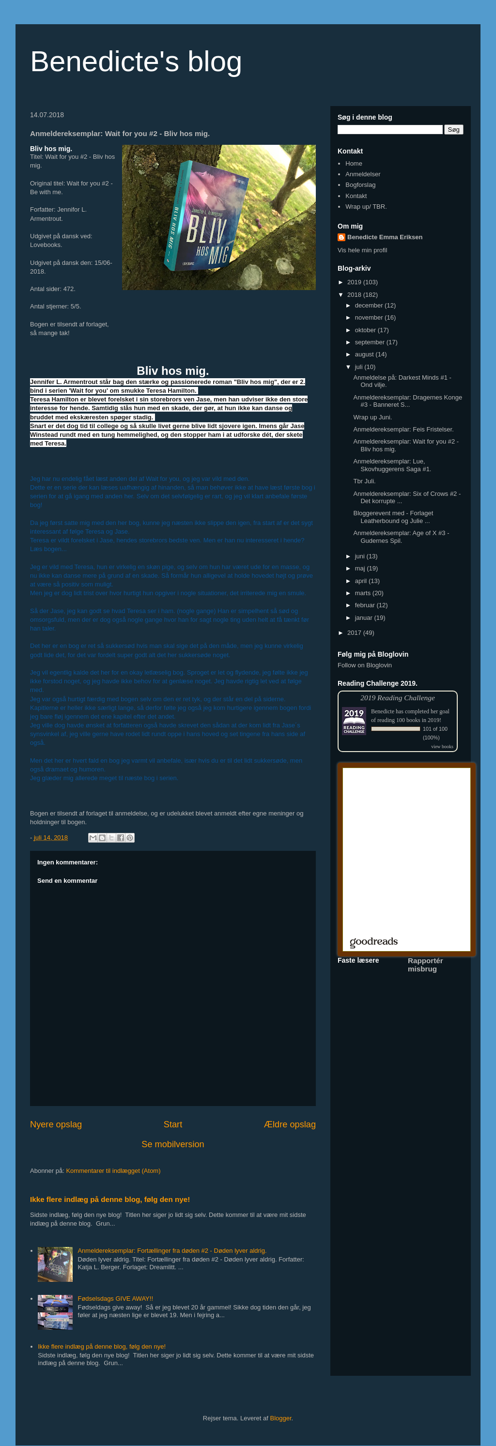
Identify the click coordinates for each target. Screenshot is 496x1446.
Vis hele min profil (362, 250)
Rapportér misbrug (425, 964)
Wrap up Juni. (372, 417)
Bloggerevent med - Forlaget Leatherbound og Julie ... (393, 516)
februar (366, 605)
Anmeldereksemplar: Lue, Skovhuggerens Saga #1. (392, 465)
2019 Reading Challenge (397, 697)
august (365, 354)
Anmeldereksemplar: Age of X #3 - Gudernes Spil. (401, 536)
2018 (355, 294)
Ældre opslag (290, 1124)
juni (361, 556)
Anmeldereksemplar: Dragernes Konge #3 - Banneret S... (407, 401)
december (370, 305)
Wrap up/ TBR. (366, 206)
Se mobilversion (172, 1144)
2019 (355, 282)
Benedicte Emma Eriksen (384, 237)
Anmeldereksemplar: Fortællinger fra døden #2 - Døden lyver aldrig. (172, 1250)
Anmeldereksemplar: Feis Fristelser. (403, 429)
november (370, 317)
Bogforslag (360, 184)
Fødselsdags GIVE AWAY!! (115, 1298)
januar (364, 617)
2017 (355, 632)
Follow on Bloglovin (365, 665)
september (371, 342)
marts (363, 593)
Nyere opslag (56, 1124)
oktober (366, 330)
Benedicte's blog (136, 61)
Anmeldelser (362, 174)
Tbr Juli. (364, 481)
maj (361, 568)
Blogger (281, 1418)
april (362, 581)
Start (173, 1124)
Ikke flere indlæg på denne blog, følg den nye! (110, 1199)
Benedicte (382, 711)
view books (442, 746)
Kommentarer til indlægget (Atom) (113, 1170)
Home (353, 163)
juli (360, 366)
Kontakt (356, 196)
